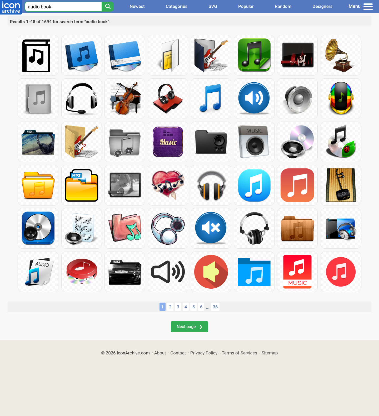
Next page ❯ (189, 326)
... (207, 307)
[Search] (108, 7)
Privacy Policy (203, 352)
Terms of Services (239, 352)
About (160, 352)
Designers (322, 6)
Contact (178, 352)
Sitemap (270, 352)
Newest (136, 6)
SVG (212, 6)
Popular (246, 6)
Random (283, 6)
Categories (177, 6)
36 (215, 306)
